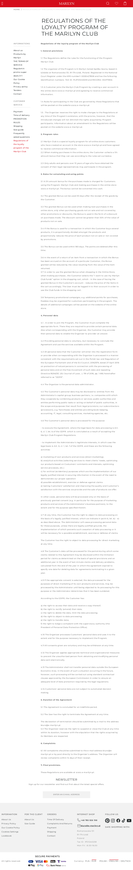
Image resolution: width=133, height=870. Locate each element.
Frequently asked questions (21, 135)
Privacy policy (20, 87)
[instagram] (113, 820)
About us (18, 50)
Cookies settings (10, 832)
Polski (103, 861)
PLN (87, 861)
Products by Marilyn (19, 56)
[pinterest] (107, 820)
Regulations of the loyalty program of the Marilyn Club (21, 146)
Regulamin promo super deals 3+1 (20, 72)
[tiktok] (123, 820)
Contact (17, 94)
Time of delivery (21, 115)
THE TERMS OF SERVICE (21, 63)
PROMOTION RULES (20, 121)
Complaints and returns (59, 823)
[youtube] (129, 820)
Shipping (17, 126)
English (113, 861)
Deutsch (126, 861)
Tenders (17, 90)
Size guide (18, 130)
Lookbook (7, 836)
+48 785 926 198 (87, 820)
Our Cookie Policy (19, 81)
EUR (94, 861)
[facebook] (118, 820)
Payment (18, 111)
